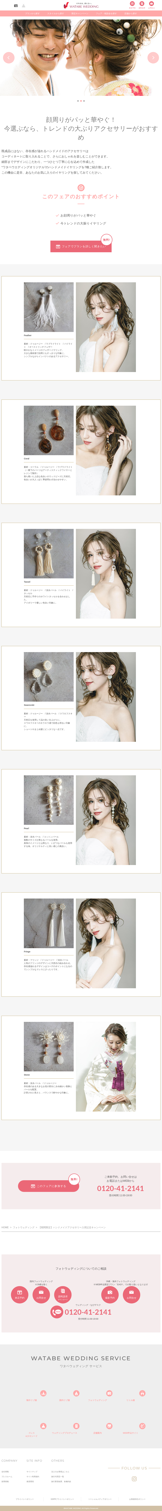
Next (153, 57)
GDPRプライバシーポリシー (62, 1499)
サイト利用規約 (33, 1477)
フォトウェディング (23, 1227)
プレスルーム (7, 1477)
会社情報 (5, 1472)
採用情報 (5, 1481)
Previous (9, 57)
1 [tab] (78, 101)
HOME (5, 1227)
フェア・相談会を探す (106, 13)
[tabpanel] (81, 57)
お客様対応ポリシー (137, 1499)
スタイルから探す (55, 13)
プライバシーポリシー (25, 1499)
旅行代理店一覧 (57, 1477)
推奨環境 (30, 1481)
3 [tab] (84, 101)
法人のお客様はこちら (60, 1472)
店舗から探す (130, 13)
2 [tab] (81, 101)
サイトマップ (32, 1472)
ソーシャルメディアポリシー (100, 1499)
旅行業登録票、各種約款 (61, 1481)
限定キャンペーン (80, 13)
